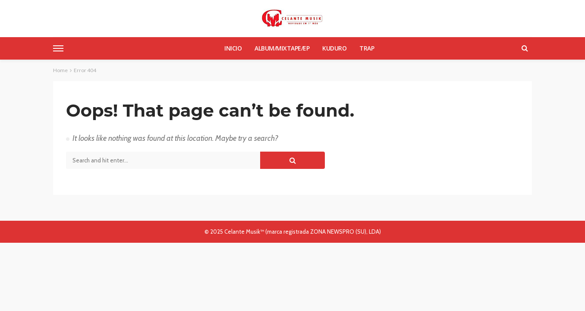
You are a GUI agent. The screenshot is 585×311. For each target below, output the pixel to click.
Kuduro (334, 48)
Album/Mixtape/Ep (282, 48)
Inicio (233, 48)
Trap (366, 48)
